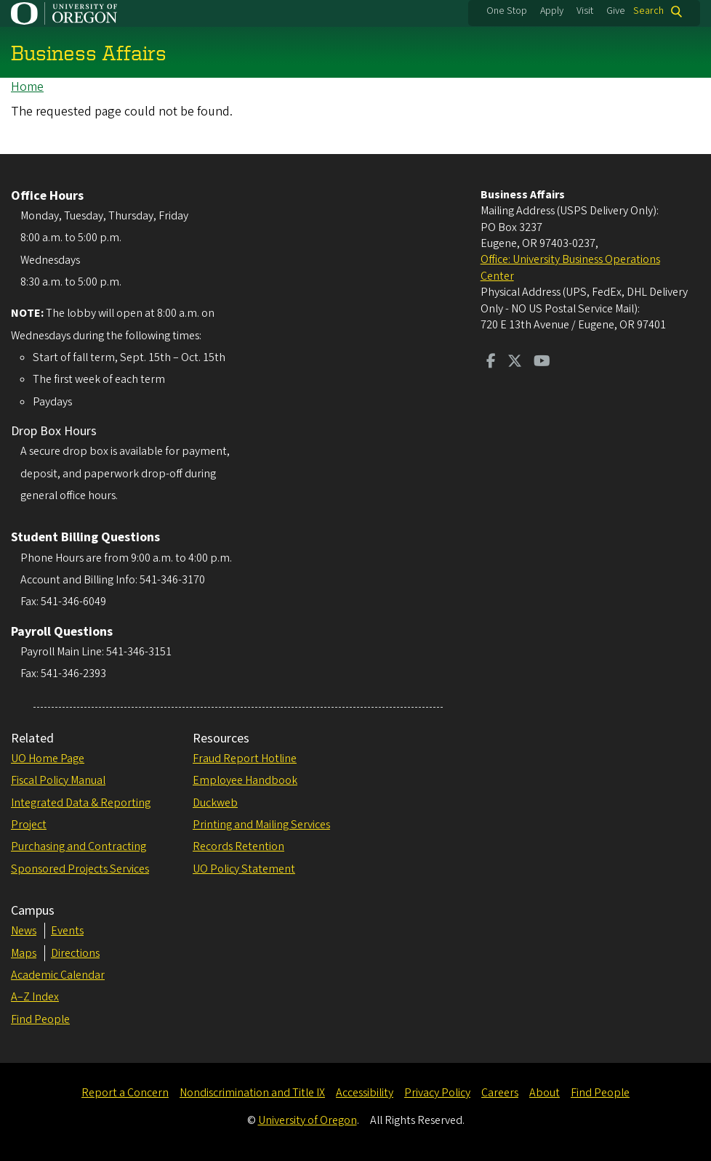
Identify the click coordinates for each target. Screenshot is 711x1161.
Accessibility (364, 1093)
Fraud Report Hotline (245, 758)
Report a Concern (125, 1093)
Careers (499, 1093)
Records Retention (238, 846)
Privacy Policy (437, 1093)
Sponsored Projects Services (80, 869)
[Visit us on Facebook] (491, 363)
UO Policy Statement (244, 869)
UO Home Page (47, 758)
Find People (40, 1019)
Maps (23, 953)
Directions (75, 953)
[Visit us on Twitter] (515, 363)
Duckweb (215, 803)
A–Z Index (35, 997)
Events (67, 931)
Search (648, 11)
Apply (551, 11)
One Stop (506, 11)
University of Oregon (307, 1120)
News (23, 931)
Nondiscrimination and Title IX (252, 1093)
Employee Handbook (245, 780)
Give (615, 11)
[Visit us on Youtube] (542, 363)
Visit (585, 11)
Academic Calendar (58, 975)
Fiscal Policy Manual (58, 780)
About (544, 1093)
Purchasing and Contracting (78, 846)
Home (27, 87)
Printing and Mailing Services (261, 825)
